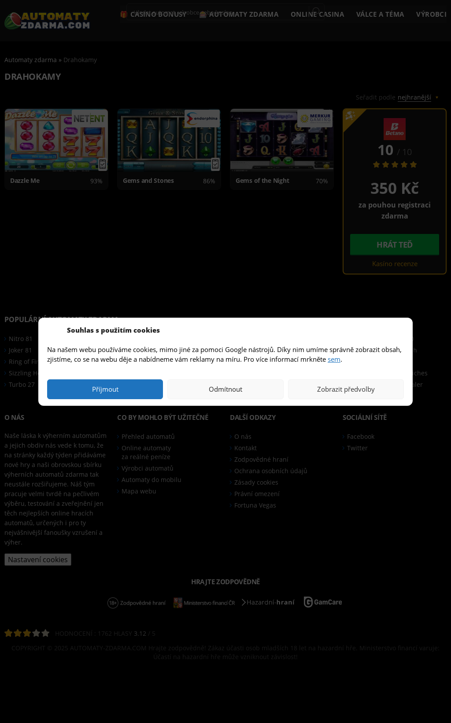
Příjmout (105, 389)
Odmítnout (225, 389)
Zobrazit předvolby (346, 389)
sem (334, 359)
